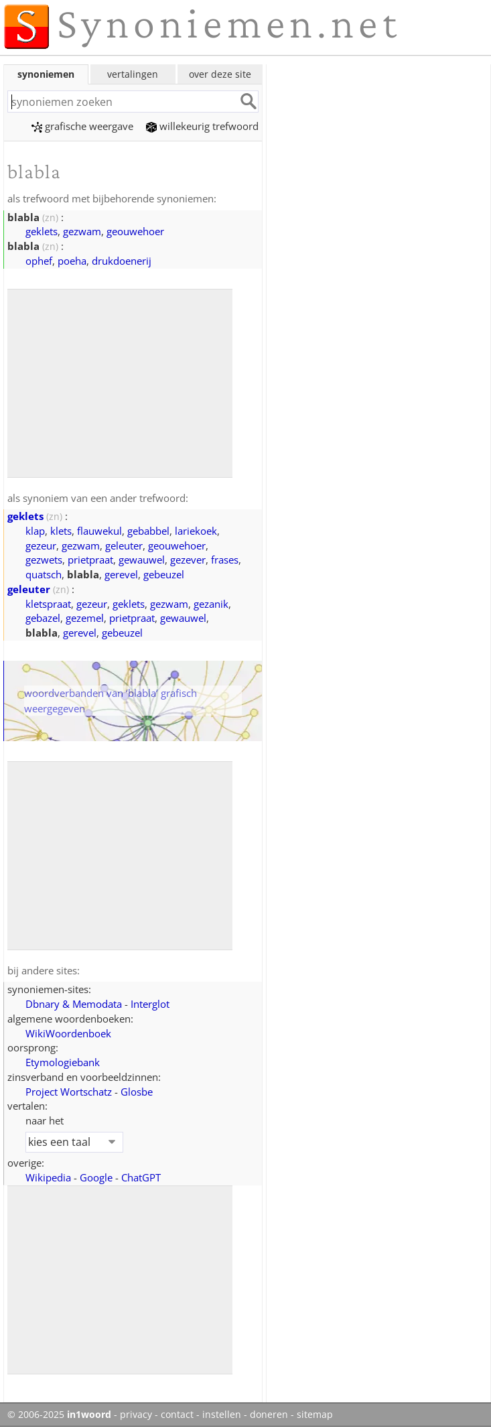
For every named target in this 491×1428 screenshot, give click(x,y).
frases (224, 559)
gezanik (211, 603)
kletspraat (48, 603)
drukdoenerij (121, 260)
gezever (188, 559)
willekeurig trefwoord (202, 126)
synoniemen (45, 74)
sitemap (315, 1415)
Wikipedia (48, 1177)
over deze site (220, 74)
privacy (136, 1415)
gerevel (121, 574)
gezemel (85, 618)
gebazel (42, 618)
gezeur (40, 545)
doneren (269, 1415)
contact (177, 1415)
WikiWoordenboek (68, 1033)
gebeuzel (163, 574)
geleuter (124, 545)
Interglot (150, 1004)
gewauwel (142, 559)
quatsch (43, 574)
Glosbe (137, 1091)
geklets (41, 231)
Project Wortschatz (68, 1091)
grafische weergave (82, 126)
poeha (72, 260)
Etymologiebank (62, 1062)
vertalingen (132, 74)
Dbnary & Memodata (73, 1004)
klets (61, 530)
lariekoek (196, 530)
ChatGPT (141, 1177)
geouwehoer (135, 231)
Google (96, 1177)
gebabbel (148, 530)
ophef (38, 260)
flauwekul (99, 530)
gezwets (43, 559)
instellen (221, 1415)
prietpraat (90, 559)
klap (35, 530)
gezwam (82, 231)
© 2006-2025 (59, 1415)
